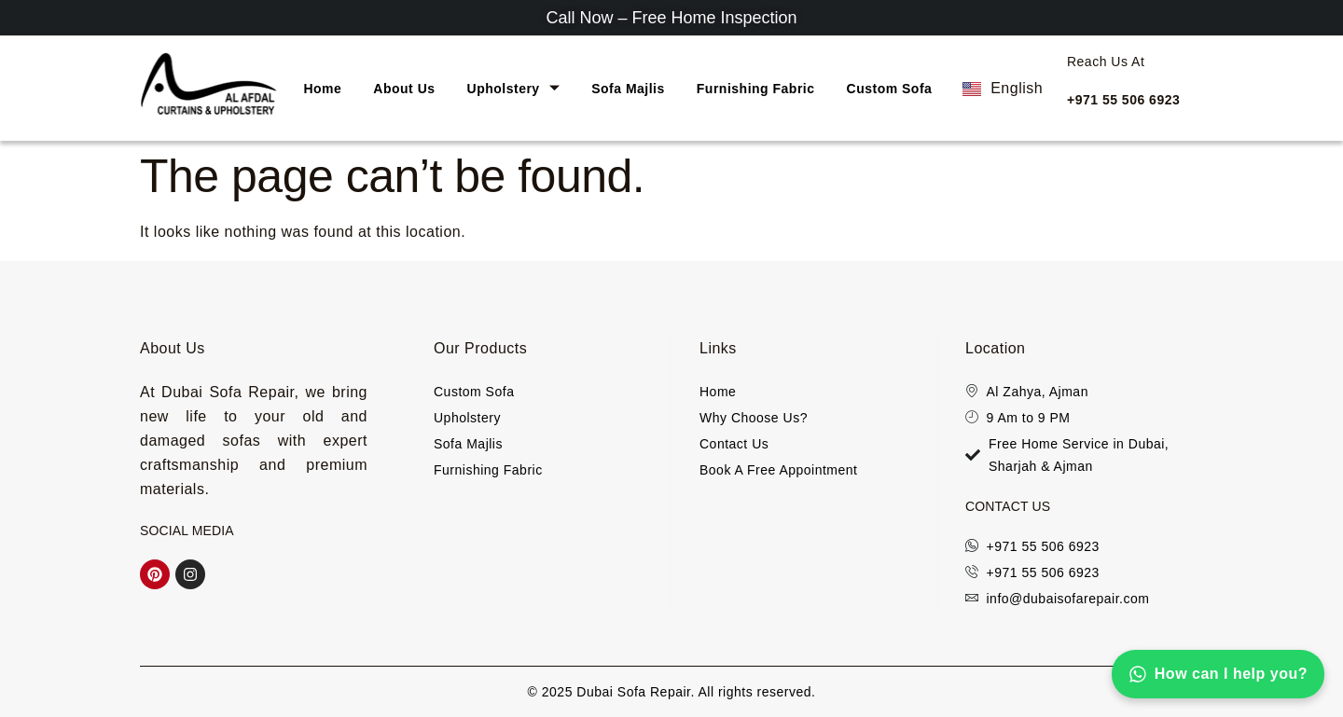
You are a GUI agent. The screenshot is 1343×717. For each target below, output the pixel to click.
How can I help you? (1218, 674)
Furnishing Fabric (756, 88)
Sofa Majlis (628, 88)
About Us (404, 88)
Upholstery (514, 88)
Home (322, 88)
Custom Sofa (890, 88)
